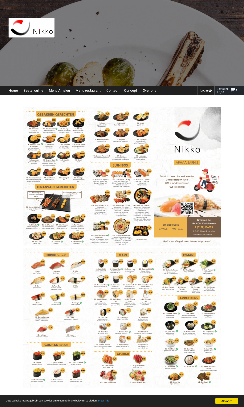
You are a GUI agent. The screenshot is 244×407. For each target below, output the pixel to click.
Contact (112, 90)
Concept (130, 90)
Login (206, 90)
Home (13, 90)
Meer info (117, 402)
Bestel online (33, 90)
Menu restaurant (88, 90)
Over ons (149, 90)
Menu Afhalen (59, 90)
